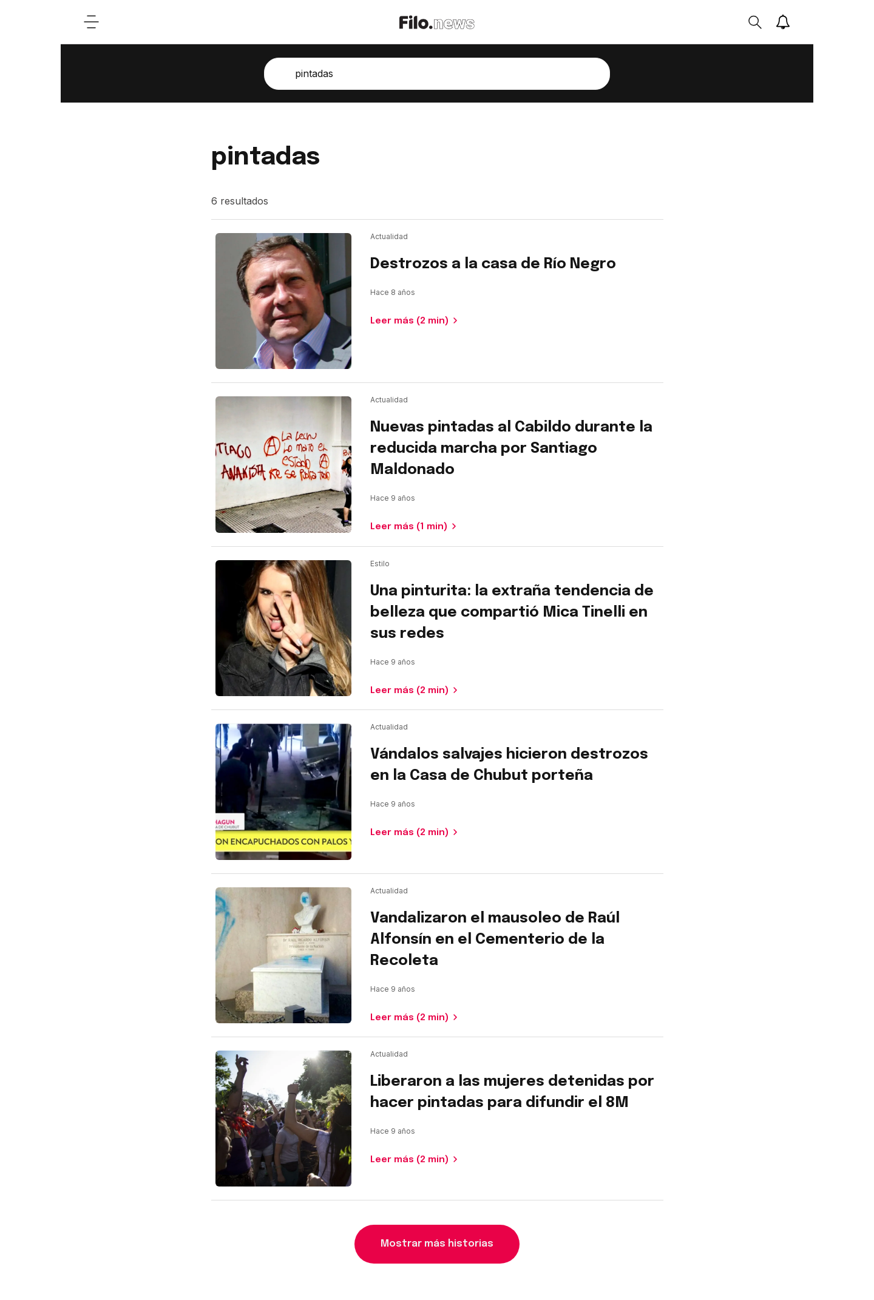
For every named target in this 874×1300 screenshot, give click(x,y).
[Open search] (754, 22)
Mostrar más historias (437, 1244)
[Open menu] (91, 22)
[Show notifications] (783, 22)
